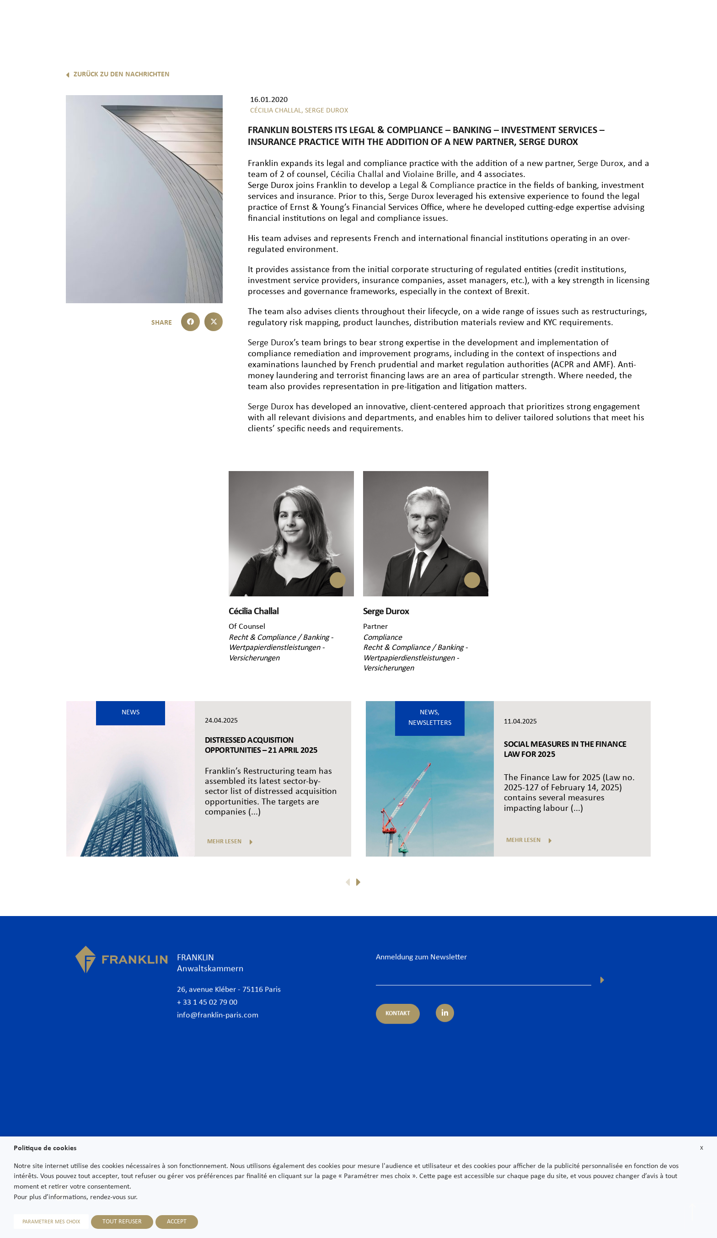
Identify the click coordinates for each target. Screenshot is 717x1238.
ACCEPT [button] (177, 1221)
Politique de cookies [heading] (45, 1148)
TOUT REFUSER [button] (122, 1221)
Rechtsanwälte (434, 23)
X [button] (701, 1148)
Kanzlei (386, 23)
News (621, 23)
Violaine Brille (429, 174)
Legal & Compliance (436, 185)
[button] (190, 321)
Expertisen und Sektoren (507, 23)
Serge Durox (600, 163)
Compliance (382, 637)
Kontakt (696, 23)
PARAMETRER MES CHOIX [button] (51, 1222)
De (699, 46)
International (578, 23)
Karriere (656, 23)
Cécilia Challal (357, 174)
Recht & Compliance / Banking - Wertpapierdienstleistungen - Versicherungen (281, 648)
